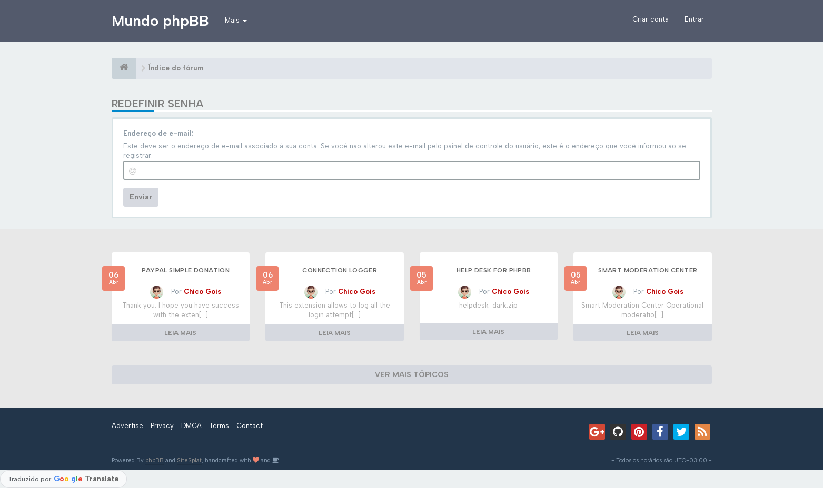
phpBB (154, 460)
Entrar (694, 19)
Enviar (141, 196)
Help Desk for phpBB (494, 270)
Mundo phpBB (160, 20)
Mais (236, 20)
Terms (219, 426)
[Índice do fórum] (124, 68)
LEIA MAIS (180, 333)
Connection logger (339, 270)
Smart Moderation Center (647, 270)
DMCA (191, 426)
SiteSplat (189, 460)
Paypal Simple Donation (186, 270)
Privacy (162, 426)
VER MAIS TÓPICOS (412, 374)
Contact (249, 426)
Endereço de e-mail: (158, 133)
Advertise (127, 426)
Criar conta (650, 19)
